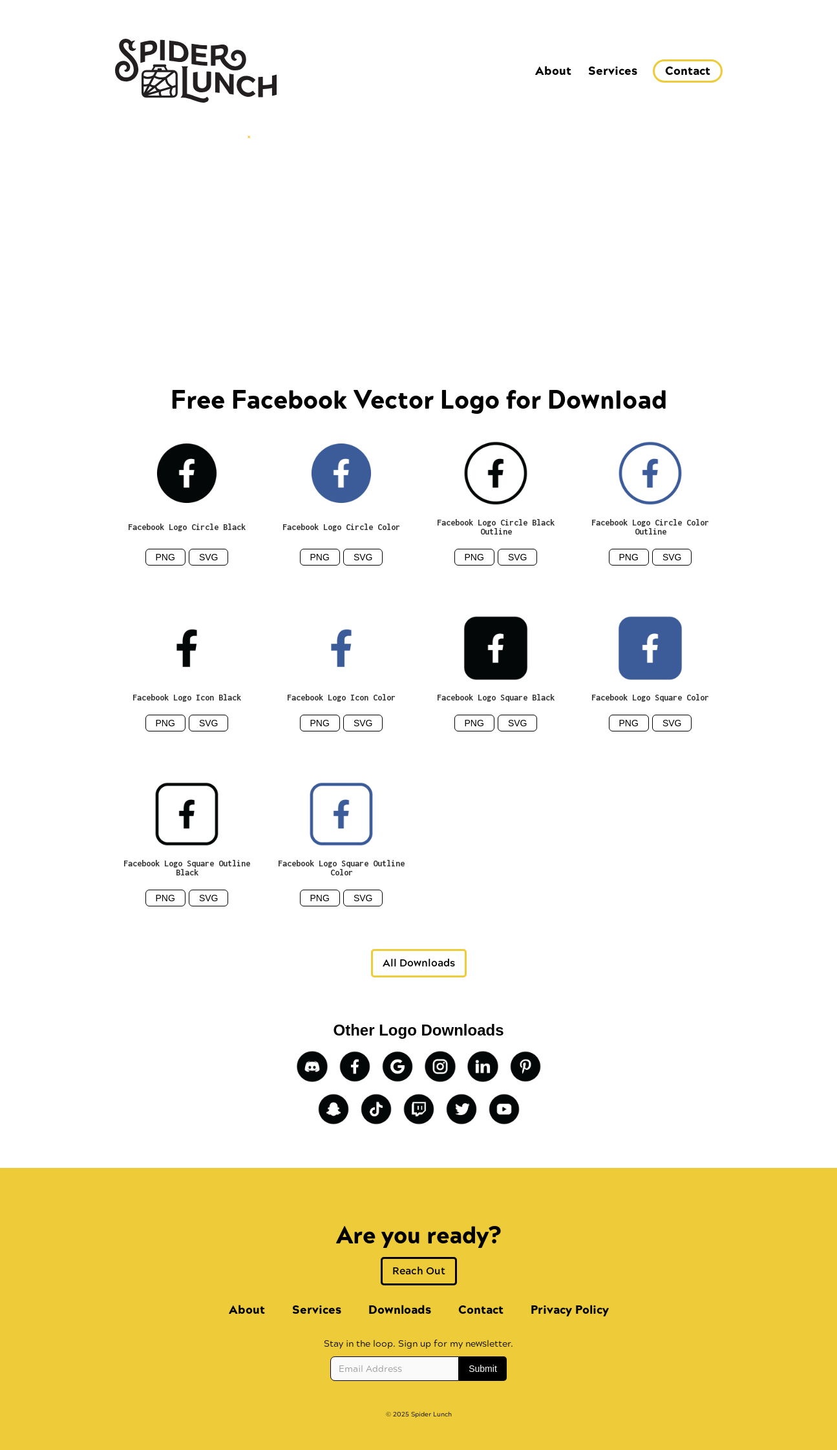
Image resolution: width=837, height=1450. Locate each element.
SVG (208, 557)
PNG (165, 557)
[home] (196, 71)
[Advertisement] (419, 231)
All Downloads (419, 963)
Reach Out (418, 1271)
